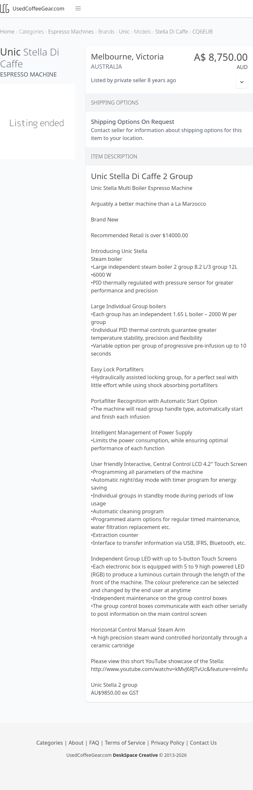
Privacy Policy (168, 742)
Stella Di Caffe (29, 57)
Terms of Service (126, 742)
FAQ (95, 742)
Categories (50, 742)
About (77, 742)
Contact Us (203, 742)
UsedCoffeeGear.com (32, 8)
